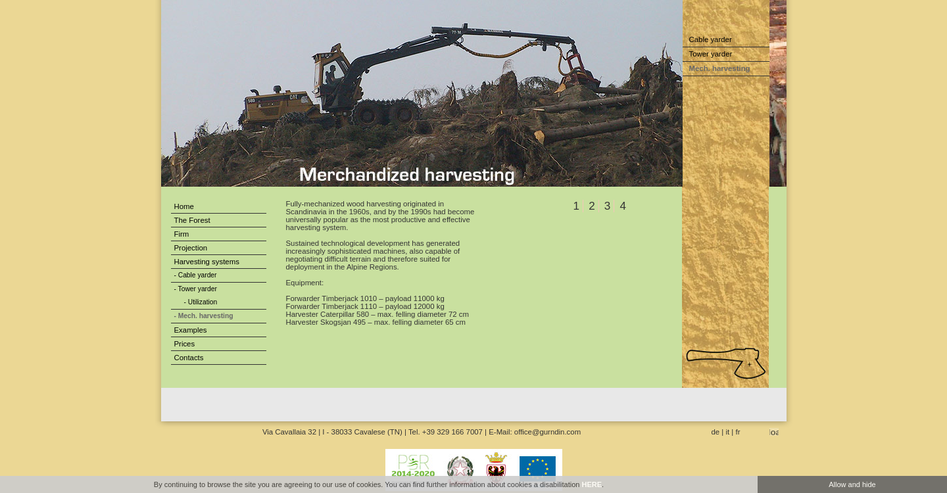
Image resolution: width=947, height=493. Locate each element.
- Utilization (201, 302)
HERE (591, 484)
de (716, 432)
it (728, 432)
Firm (181, 234)
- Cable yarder (195, 275)
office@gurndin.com (547, 432)
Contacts (189, 358)
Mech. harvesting (719, 68)
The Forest (192, 220)
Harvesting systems (206, 262)
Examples (190, 330)
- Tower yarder (195, 289)
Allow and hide (852, 484)
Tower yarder (711, 54)
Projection (191, 248)
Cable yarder (710, 39)
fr (738, 432)
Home (184, 206)
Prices (184, 344)
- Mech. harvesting (203, 315)
